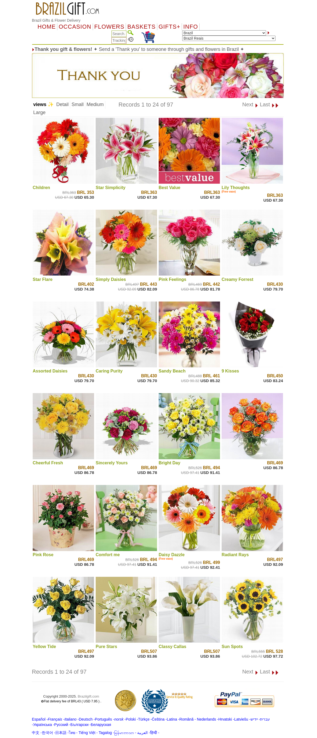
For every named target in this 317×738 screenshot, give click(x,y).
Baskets (141, 27)
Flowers (109, 27)
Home (47, 27)
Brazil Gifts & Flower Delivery (56, 20)
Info (190, 27)
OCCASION (75, 27)
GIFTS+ (169, 27)
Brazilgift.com (88, 696)
